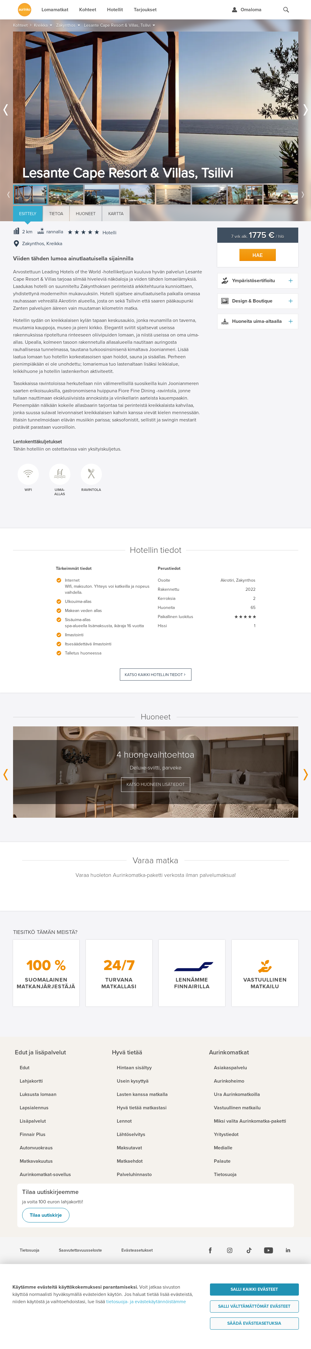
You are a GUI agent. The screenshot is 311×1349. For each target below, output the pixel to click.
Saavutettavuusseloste (80, 1250)
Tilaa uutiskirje (46, 1215)
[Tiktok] (249, 1250)
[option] (155, 107)
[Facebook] (210, 1250)
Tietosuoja (29, 1250)
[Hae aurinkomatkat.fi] (286, 9)
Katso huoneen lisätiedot (156, 784)
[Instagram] (229, 1250)
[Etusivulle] (24, 9)
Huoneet (86, 213)
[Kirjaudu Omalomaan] (246, 9)
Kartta (115, 213)
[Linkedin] (287, 1250)
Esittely (27, 213)
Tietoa (56, 213)
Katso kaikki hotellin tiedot (154, 674)
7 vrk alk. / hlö (257, 236)
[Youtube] (268, 1250)
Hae (257, 255)
